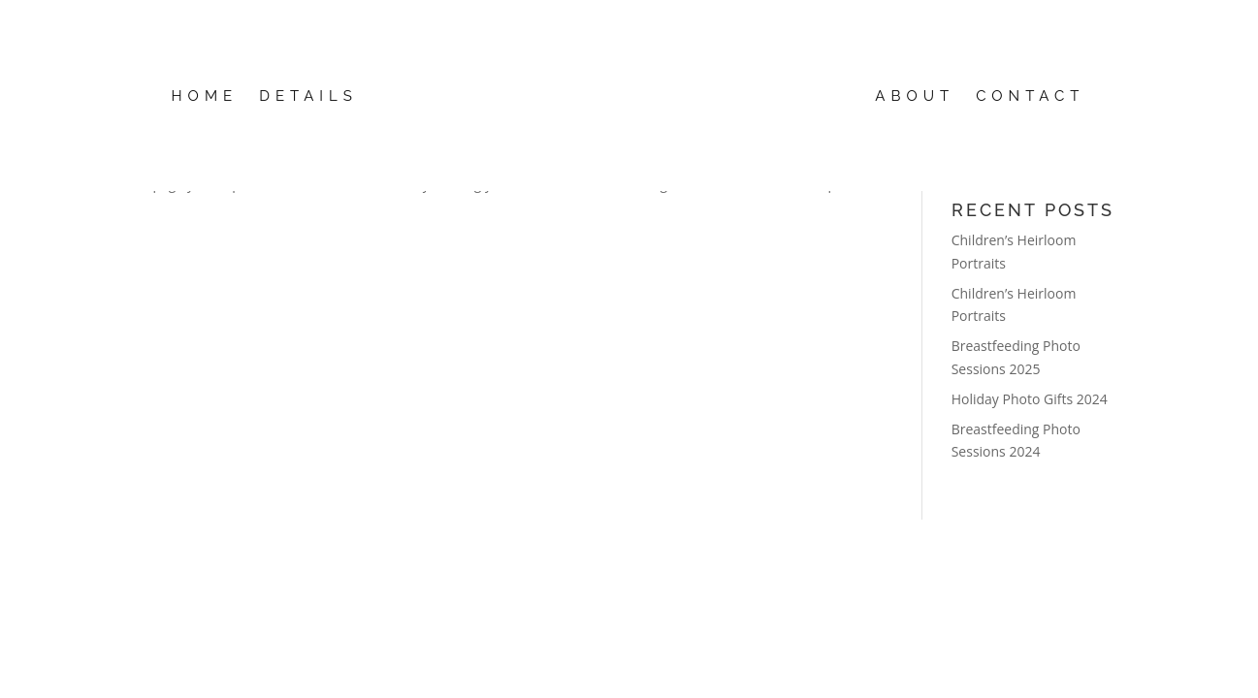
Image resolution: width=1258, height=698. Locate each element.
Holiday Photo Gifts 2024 (1030, 399)
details (308, 97)
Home (205, 97)
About (914, 97)
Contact (1030, 97)
